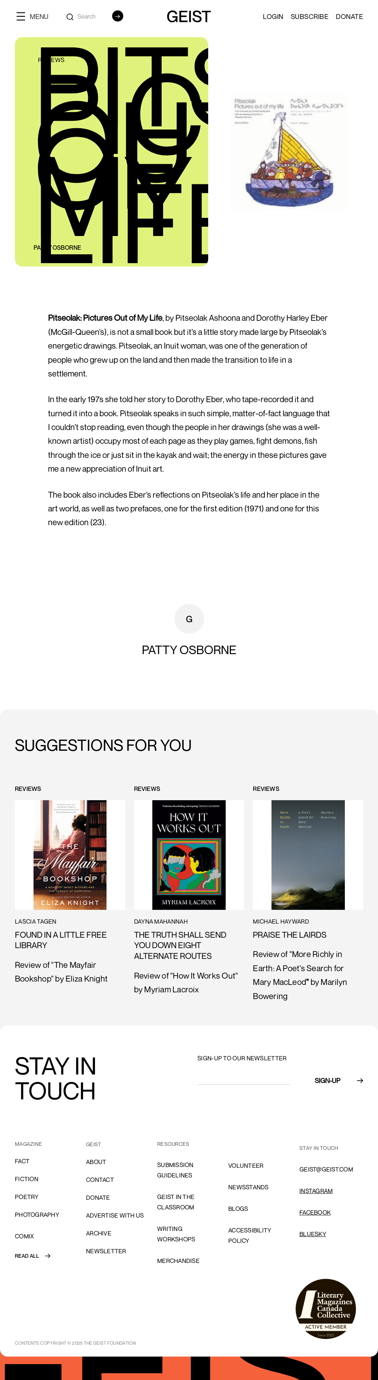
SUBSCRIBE (310, 16)
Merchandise (178, 1260)
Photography (37, 1214)
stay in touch (318, 1148)
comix (24, 1236)
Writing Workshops (176, 1234)
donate (98, 1197)
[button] (35, 16)
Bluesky (312, 1234)
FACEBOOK (315, 1212)
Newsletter (106, 1251)
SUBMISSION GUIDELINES (175, 1170)
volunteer (245, 1165)
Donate (349, 16)
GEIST (93, 1144)
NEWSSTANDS (248, 1187)
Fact (22, 1161)
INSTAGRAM (316, 1191)
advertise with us (115, 1215)
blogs (238, 1208)
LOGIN (273, 16)
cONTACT (100, 1179)
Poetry (27, 1196)
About (96, 1162)
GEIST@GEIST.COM (326, 1169)
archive (98, 1233)
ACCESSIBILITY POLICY (249, 1235)
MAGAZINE (28, 1144)
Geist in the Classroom (175, 1202)
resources (173, 1144)
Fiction (26, 1179)
